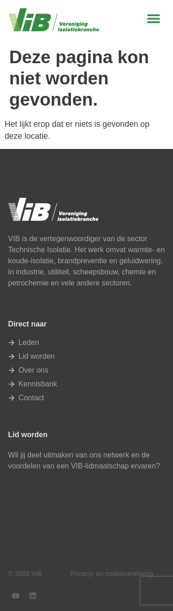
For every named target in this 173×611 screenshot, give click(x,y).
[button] (153, 18)
